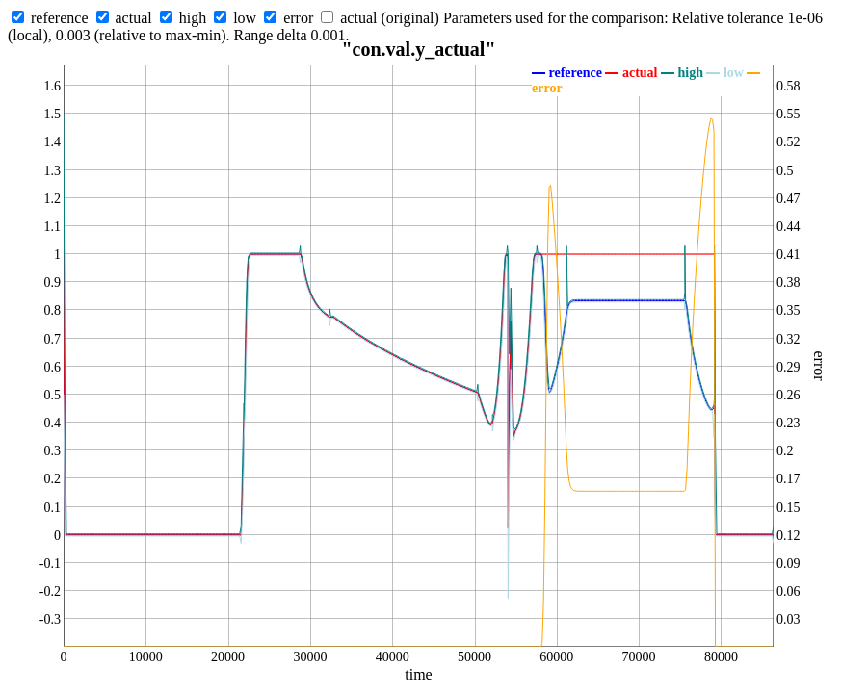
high (192, 18)
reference (60, 18)
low (244, 18)
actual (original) (389, 18)
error (298, 18)
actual (134, 18)
